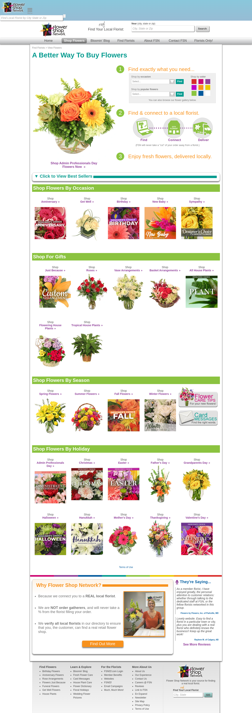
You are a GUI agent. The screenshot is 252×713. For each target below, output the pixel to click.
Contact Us (141, 658)
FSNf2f (107, 661)
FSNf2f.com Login (113, 650)
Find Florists (125, 20)
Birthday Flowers (51, 650)
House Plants (49, 673)
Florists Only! (203, 20)
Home (48, 20)
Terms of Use (126, 546)
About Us (140, 650)
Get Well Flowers (51, 669)
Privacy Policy (142, 684)
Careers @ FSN (143, 661)
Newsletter (140, 677)
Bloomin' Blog (100, 20)
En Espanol (141, 673)
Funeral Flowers (50, 665)
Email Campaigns (113, 665)
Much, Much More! (114, 669)
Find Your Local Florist (186, 669)
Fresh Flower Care (83, 654)
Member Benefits (113, 654)
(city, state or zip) (143, 3)
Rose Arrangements (52, 658)
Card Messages (81, 658)
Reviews (139, 665)
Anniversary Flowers (53, 654)
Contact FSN (178, 20)
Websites (109, 658)
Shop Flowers (74, 20)
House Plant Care (82, 661)
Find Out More (102, 623)
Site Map (139, 680)
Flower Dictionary (82, 665)
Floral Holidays (81, 669)
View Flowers (55, 27)
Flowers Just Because (53, 661)
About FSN (151, 20)
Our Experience (143, 654)
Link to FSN (141, 669)
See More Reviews (197, 623)
